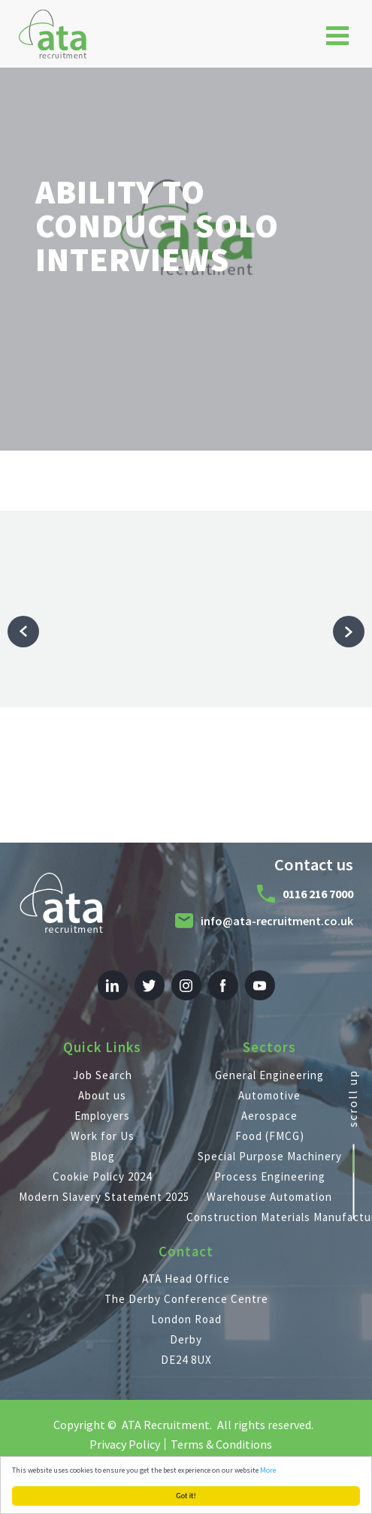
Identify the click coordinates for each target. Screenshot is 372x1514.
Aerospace (269, 1115)
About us (102, 1095)
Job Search (102, 1075)
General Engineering (269, 1075)
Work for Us (103, 1136)
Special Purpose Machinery (270, 1156)
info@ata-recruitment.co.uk (277, 920)
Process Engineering (269, 1176)
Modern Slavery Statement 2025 (102, 1197)
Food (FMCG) (269, 1136)
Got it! (186, 1495)
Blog (102, 1156)
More (268, 1470)
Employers (102, 1115)
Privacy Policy (124, 1444)
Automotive (269, 1095)
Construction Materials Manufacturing (270, 1217)
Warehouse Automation (269, 1197)
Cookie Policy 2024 (102, 1176)
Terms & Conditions (221, 1444)
